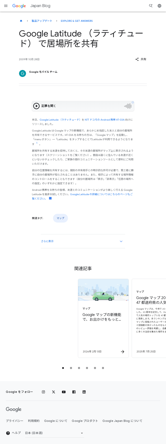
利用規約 (34, 421)
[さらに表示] (121, 241)
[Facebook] (74, 392)
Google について (56, 421)
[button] (141, 59)
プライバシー (15, 421)
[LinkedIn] (84, 392)
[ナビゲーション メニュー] (5, 5)
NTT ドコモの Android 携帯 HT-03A (105, 119)
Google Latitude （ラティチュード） (61, 119)
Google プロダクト (85, 421)
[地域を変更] (54, 433)
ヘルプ (13, 433)
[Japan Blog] (21, 21)
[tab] (63, 368)
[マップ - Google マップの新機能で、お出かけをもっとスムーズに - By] (56, 318)
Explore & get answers (77, 20)
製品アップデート (42, 20)
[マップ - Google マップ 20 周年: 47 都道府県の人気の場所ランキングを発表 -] (109, 318)
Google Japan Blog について (122, 421)
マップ (60, 218)
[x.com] (53, 392)
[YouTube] (63, 392)
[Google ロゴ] (13, 409)
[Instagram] (43, 392)
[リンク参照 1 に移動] (37, 143)
